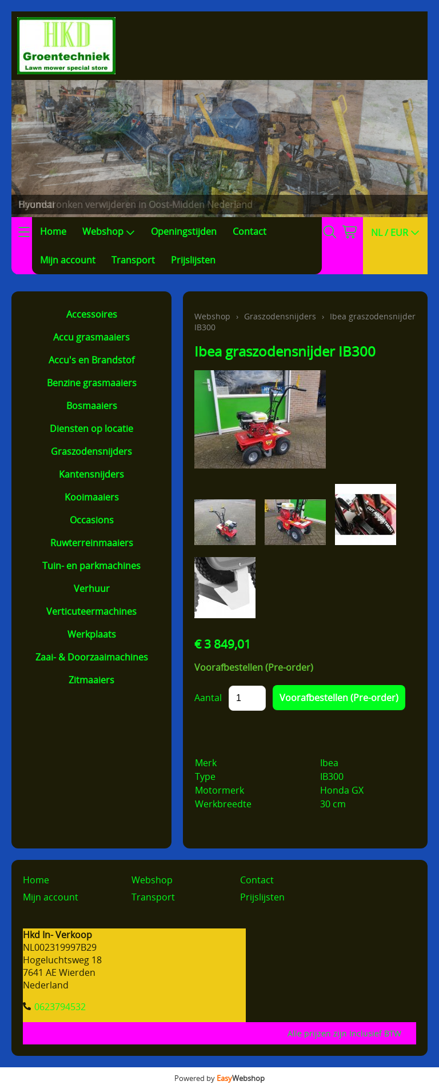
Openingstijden (184, 231)
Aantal (208, 697)
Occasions (92, 520)
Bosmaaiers (91, 405)
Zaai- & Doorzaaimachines (91, 657)
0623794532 (60, 1006)
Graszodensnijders (91, 451)
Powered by (219, 1078)
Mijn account (67, 260)
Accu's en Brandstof (91, 360)
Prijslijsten (193, 260)
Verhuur (92, 588)
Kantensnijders (91, 474)
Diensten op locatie (91, 428)
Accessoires (91, 314)
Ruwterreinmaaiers (91, 543)
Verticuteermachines (91, 611)
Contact (249, 231)
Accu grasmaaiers (91, 337)
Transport (133, 260)
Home (53, 231)
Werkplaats (91, 634)
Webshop (108, 231)
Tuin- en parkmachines (91, 565)
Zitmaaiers (91, 680)
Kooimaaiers (92, 497)
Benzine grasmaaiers (92, 383)
